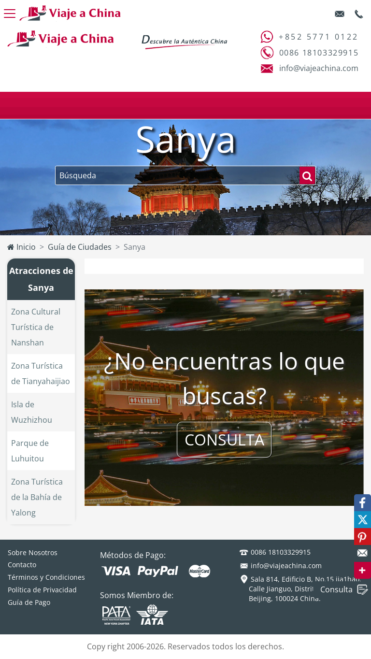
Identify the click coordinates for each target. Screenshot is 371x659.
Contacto (22, 564)
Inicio (21, 247)
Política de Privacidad (42, 589)
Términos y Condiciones (46, 577)
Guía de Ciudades (80, 247)
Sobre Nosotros (32, 552)
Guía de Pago (29, 602)
